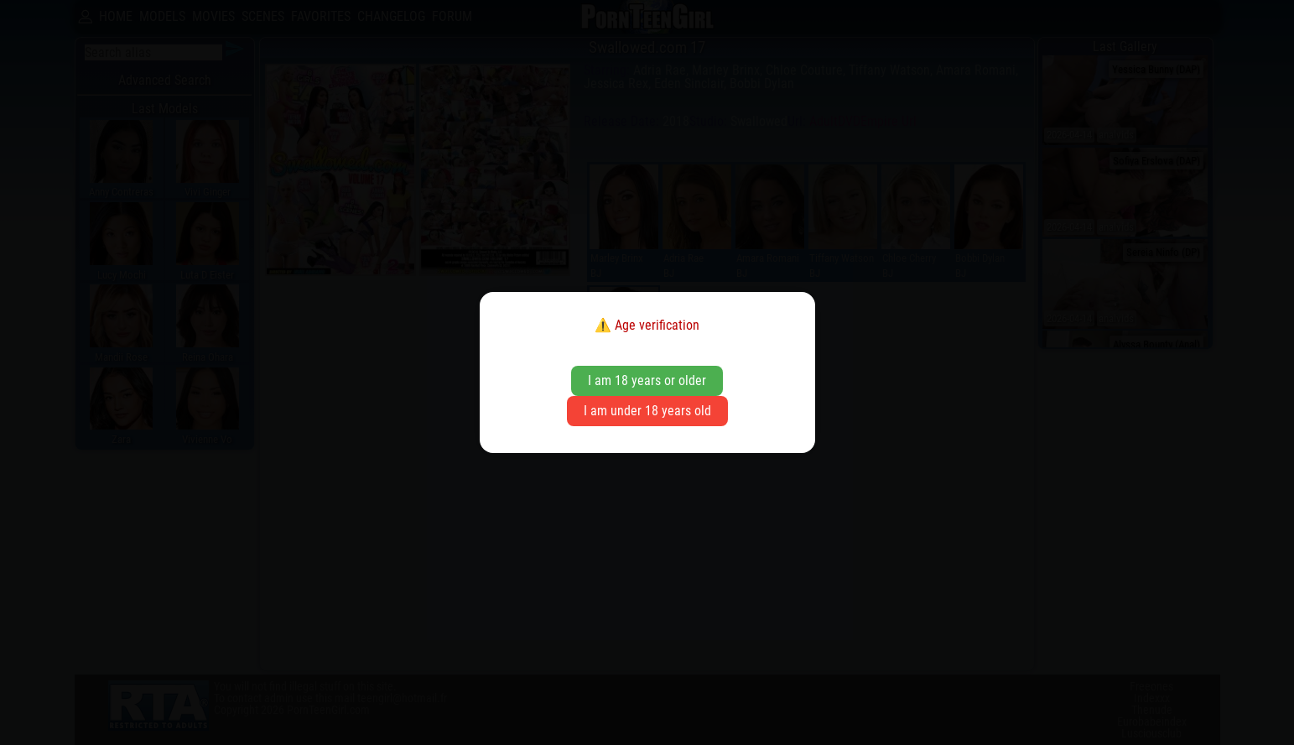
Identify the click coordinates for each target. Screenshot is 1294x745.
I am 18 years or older (647, 380)
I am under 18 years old (647, 411)
